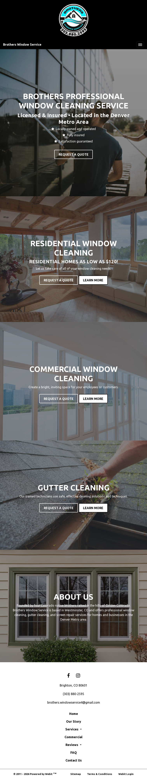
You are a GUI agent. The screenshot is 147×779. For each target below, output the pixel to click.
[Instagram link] (78, 676)
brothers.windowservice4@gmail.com (73, 702)
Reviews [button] (72, 745)
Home (73, 713)
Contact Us (74, 760)
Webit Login (126, 774)
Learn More (93, 280)
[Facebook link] (68, 676)
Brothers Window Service (22, 44)
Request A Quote (73, 154)
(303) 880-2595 (73, 694)
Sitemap (75, 774)
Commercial (73, 737)
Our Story (73, 721)
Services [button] (72, 729)
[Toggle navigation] (140, 45)
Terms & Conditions (99, 774)
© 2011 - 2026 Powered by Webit (34, 773)
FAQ (73, 752)
